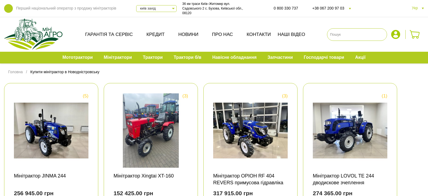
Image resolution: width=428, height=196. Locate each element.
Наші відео (291, 34)
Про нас (222, 34)
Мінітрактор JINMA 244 (40, 176)
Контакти (258, 34)
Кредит (155, 34)
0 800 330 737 (286, 8)
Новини (188, 34)
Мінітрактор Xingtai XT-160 (144, 176)
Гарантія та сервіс (109, 34)
